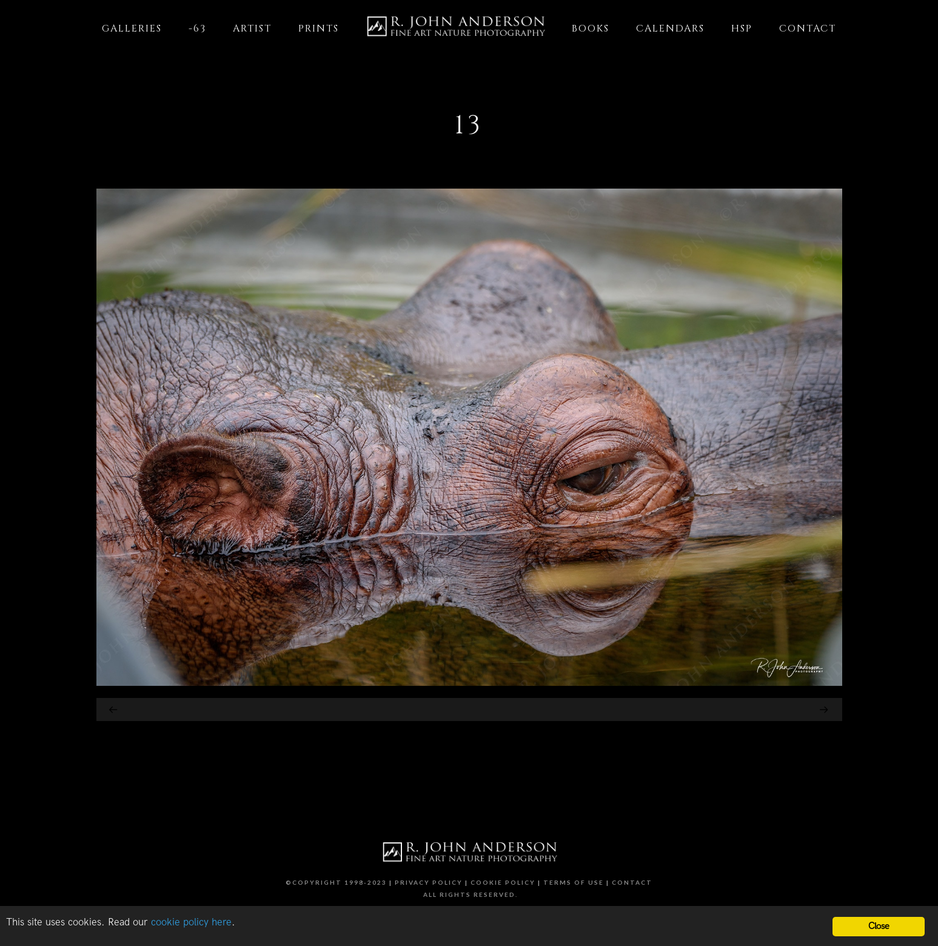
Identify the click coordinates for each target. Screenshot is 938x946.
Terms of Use (573, 882)
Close (878, 926)
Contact (632, 882)
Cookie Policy (503, 882)
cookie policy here (191, 922)
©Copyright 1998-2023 (336, 882)
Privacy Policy (429, 882)
